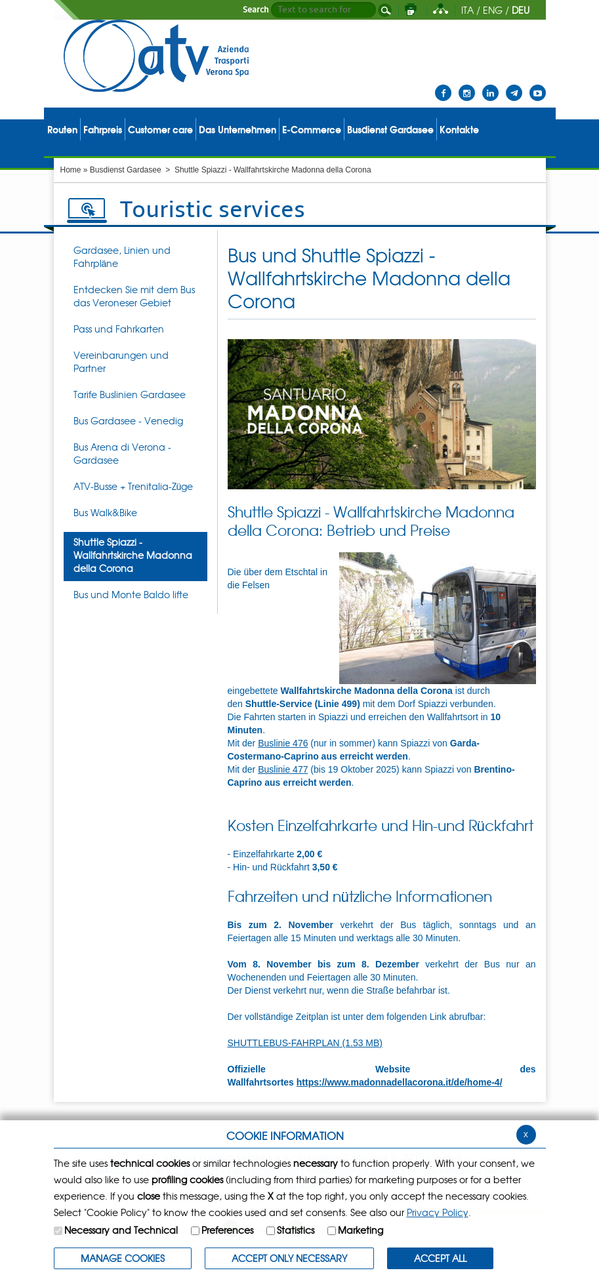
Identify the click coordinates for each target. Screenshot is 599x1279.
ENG (493, 9)
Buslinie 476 (283, 743)
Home (70, 169)
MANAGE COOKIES (123, 1258)
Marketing (360, 1229)
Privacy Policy (437, 1212)
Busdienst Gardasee (125, 169)
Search (256, 9)
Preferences (227, 1229)
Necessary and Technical (121, 1229)
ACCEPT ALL (440, 1258)
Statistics (295, 1229)
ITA (467, 9)
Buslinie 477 (283, 769)
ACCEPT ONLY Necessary (289, 1258)
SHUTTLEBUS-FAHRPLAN (305, 1043)
